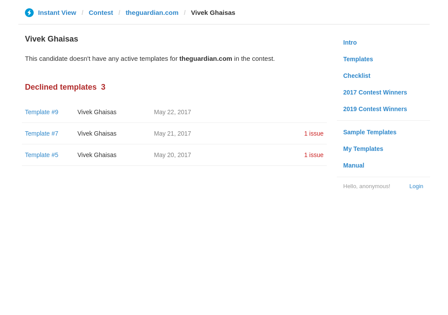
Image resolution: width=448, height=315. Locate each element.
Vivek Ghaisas (96, 112)
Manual (353, 165)
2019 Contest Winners (375, 108)
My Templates (363, 148)
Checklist (357, 75)
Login (417, 186)
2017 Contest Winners (375, 92)
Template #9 (41, 112)
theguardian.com (152, 12)
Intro (350, 42)
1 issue (313, 133)
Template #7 (41, 133)
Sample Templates (370, 132)
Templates (358, 59)
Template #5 (41, 154)
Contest (101, 12)
